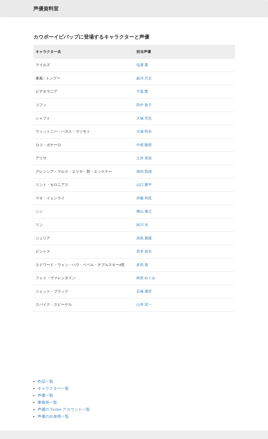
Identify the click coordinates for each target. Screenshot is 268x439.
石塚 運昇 (144, 291)
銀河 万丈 (144, 78)
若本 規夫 (144, 251)
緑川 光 (142, 225)
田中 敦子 (144, 105)
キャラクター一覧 (53, 388)
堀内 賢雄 (144, 171)
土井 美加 (144, 158)
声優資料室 (46, 8)
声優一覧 (45, 395)
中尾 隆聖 (144, 145)
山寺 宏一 (144, 304)
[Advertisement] (60, 345)
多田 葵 (142, 265)
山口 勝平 (144, 185)
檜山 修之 (144, 211)
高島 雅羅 (144, 238)
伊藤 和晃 (144, 198)
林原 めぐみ (145, 278)
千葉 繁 (142, 91)
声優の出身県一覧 (53, 416)
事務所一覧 (47, 402)
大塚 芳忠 (144, 118)
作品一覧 (45, 381)
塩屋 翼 (142, 65)
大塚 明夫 (144, 131)
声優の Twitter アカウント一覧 (64, 409)
